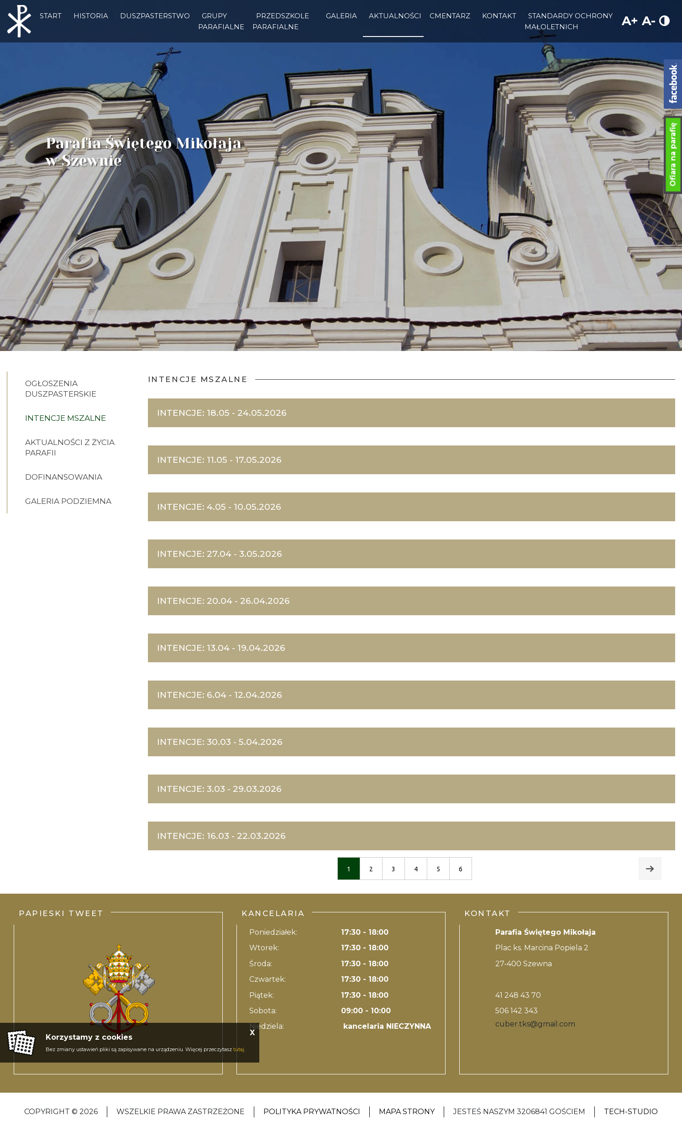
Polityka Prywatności (311, 1111)
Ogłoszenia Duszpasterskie (60, 388)
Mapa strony (407, 1111)
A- (649, 20)
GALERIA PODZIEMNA (68, 501)
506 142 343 (516, 1010)
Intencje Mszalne (65, 418)
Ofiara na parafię (673, 155)
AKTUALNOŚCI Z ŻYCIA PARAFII (70, 447)
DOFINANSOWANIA (63, 477)
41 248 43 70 (518, 995)
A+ (630, 20)
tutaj (238, 1049)
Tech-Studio (631, 1111)
